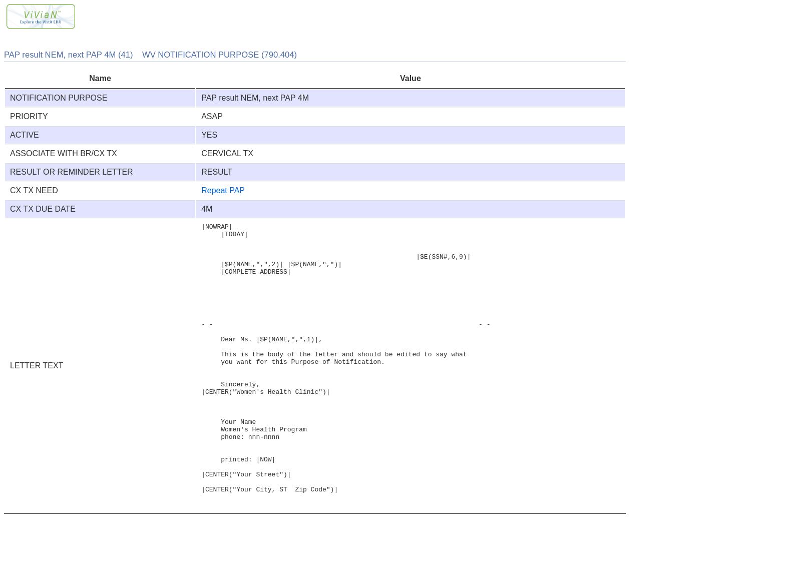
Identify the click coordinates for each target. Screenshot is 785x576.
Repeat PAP (223, 190)
